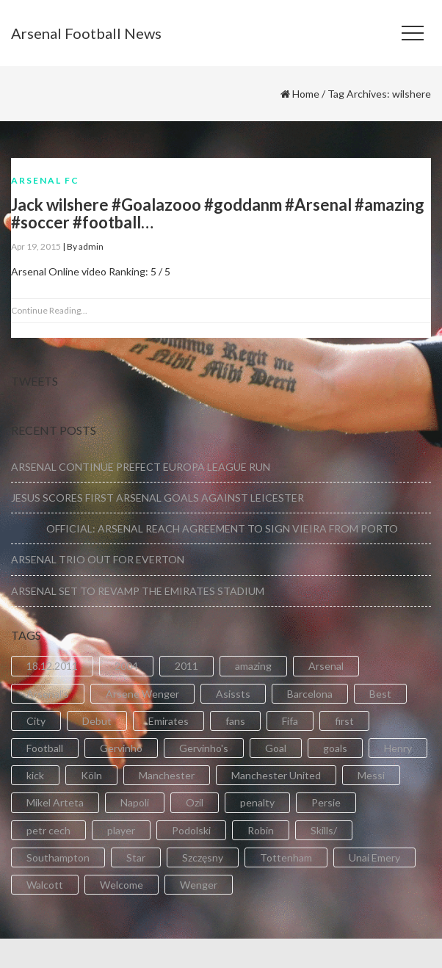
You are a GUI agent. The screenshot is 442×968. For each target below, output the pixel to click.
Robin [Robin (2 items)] (260, 830)
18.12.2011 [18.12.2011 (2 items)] (52, 666)
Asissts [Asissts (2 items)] (233, 693)
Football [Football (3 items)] (44, 748)
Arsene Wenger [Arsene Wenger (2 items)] (142, 693)
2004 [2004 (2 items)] (126, 666)
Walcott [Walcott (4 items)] (44, 884)
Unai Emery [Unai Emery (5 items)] (374, 857)
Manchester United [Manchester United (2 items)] (276, 775)
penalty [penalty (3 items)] (257, 802)
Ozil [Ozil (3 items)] (194, 802)
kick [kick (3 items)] (35, 775)
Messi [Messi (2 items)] (371, 775)
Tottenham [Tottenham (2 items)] (286, 857)
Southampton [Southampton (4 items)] (58, 857)
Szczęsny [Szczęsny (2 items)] (202, 857)
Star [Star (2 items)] (135, 857)
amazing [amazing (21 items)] (253, 666)
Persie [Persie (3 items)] (326, 802)
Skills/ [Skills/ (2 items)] (324, 830)
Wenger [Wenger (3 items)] (198, 884)
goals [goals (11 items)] (335, 748)
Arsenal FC (45, 180)
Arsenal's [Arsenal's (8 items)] (47, 693)
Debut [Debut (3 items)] (97, 721)
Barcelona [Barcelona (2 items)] (310, 693)
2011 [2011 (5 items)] (186, 666)
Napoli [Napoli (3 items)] (134, 802)
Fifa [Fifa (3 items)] (290, 721)
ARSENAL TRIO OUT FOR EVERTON (97, 559)
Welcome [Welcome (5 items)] (121, 884)
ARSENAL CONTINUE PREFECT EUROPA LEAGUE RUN (140, 466)
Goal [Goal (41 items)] (275, 748)
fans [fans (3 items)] (235, 721)
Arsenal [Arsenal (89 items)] (326, 666)
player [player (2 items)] (121, 830)
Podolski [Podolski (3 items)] (191, 830)
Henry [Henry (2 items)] (398, 748)
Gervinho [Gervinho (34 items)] (121, 748)
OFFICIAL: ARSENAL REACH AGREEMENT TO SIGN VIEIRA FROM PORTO (204, 528)
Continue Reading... (49, 310)
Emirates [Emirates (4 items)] (168, 721)
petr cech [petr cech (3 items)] (48, 830)
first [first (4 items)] (344, 721)
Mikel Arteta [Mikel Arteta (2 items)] (55, 802)
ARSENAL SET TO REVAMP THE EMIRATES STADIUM (137, 591)
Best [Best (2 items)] (380, 693)
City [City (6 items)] (36, 721)
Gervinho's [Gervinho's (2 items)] (203, 748)
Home (305, 93)
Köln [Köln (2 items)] (91, 775)
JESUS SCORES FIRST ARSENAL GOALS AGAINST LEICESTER (157, 497)
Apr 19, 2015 (36, 246)
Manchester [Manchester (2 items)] (167, 775)
